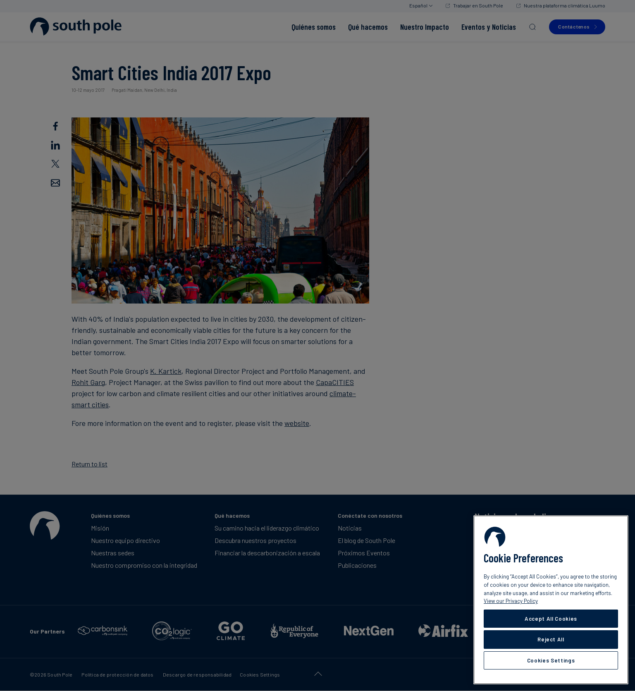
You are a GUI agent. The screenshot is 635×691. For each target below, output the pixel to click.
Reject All (550, 639)
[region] (550, 599)
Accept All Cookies (551, 618)
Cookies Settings (551, 660)
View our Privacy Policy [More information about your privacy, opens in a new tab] (511, 601)
